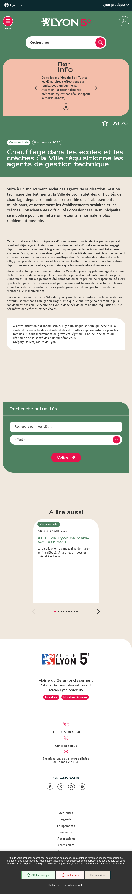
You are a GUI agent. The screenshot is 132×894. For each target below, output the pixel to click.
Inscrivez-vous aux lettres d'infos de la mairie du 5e (66, 760)
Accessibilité (66, 845)
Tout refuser (70, 875)
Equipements (66, 826)
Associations (66, 838)
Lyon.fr (16, 5)
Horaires (51, 697)
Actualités (66, 813)
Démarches (66, 832)
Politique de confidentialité (66, 885)
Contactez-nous (66, 746)
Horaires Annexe (75, 697)
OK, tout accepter (38, 875)
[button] (36, 88)
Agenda (66, 819)
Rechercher (39, 42)
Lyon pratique (116, 5)
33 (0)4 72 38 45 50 (66, 732)
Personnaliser (97, 875)
